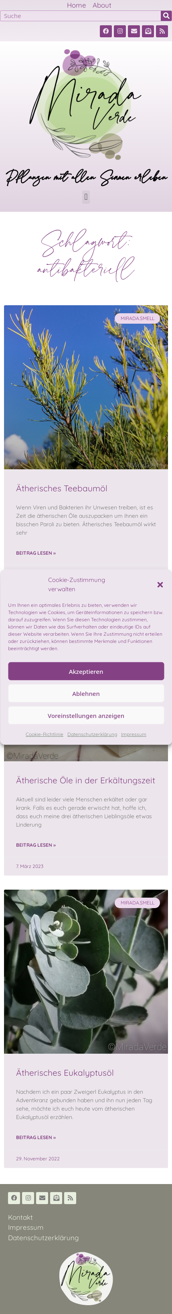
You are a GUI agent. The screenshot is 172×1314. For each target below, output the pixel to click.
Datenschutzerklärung (92, 734)
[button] (160, 584)
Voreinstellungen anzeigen (86, 715)
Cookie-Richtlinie (44, 734)
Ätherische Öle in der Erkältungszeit (85, 780)
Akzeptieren (86, 671)
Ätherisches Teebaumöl (61, 488)
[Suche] (166, 16)
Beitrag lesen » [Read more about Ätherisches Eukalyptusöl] (36, 1137)
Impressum (133, 734)
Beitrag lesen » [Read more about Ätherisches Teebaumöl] (36, 553)
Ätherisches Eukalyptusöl (65, 1072)
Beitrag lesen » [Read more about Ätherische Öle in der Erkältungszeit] (36, 845)
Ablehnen (86, 693)
